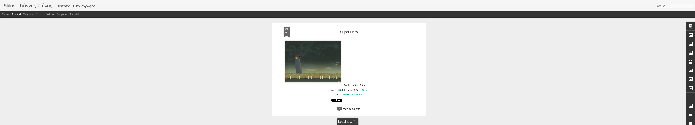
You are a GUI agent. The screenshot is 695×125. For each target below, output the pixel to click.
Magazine (28, 14)
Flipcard (16, 14)
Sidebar (50, 14)
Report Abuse (368, 123)
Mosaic (40, 14)
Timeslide (75, 14)
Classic (6, 14)
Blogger (358, 123)
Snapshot (62, 14)
